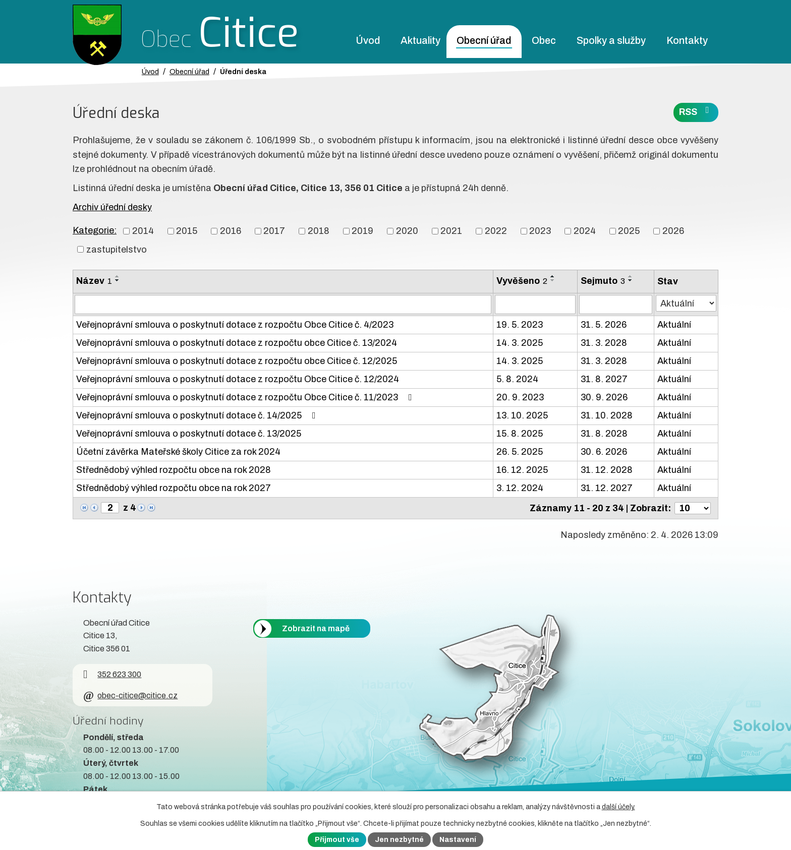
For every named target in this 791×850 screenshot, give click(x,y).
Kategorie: (95, 230)
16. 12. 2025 (522, 470)
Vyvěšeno (521, 281)
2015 (186, 231)
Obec (544, 40)
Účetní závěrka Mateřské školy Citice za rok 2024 (178, 452)
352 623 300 (112, 674)
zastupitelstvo (116, 249)
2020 (407, 231)
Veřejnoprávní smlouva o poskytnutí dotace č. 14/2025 (198, 415)
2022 (496, 231)
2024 (585, 231)
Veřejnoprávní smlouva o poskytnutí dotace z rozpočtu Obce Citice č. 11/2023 (246, 397)
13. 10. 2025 (522, 415)
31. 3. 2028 (604, 343)
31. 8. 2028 (604, 434)
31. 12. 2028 (607, 470)
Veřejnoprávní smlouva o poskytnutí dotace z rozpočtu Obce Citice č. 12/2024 (237, 379)
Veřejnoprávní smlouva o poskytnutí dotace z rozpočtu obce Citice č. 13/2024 (236, 343)
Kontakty (687, 40)
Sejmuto (603, 281)
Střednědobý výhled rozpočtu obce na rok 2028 (173, 470)
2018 (318, 231)
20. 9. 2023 (520, 397)
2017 (274, 231)
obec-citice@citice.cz (130, 695)
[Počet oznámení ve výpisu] (692, 508)
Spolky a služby (611, 40)
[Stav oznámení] (686, 303)
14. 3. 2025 (519, 343)
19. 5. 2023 (519, 325)
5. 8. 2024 (517, 379)
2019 (362, 231)
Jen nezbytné (399, 839)
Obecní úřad (484, 40)
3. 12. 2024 (519, 488)
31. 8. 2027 (604, 379)
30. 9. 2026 (604, 397)
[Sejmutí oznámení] (615, 304)
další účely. (618, 807)
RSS (696, 111)
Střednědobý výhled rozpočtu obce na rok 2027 (173, 488)
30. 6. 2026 (604, 452)
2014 (143, 231)
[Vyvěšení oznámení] (535, 304)
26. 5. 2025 (519, 452)
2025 (629, 231)
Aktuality (420, 40)
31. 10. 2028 (607, 415)
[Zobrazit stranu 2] (110, 507)
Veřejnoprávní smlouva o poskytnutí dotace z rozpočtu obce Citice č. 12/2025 (236, 361)
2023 (540, 231)
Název (94, 281)
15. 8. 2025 (519, 434)
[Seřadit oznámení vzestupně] (117, 276)
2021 (451, 231)
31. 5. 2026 (604, 325)
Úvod (368, 40)
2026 (673, 231)
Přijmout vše (337, 839)
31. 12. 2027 (607, 488)
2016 (230, 231)
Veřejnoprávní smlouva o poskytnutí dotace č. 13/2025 (188, 434)
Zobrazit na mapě (316, 628)
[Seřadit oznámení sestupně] (117, 280)
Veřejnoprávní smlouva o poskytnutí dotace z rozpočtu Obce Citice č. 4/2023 (234, 325)
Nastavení (457, 839)
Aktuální (674, 325)
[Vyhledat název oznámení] (283, 304)
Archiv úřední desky (112, 207)
